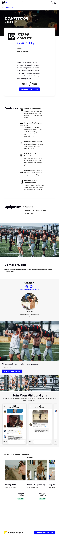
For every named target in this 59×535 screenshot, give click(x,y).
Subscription (20, 493)
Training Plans (8, 7)
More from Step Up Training (29, 289)
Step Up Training (26, 43)
